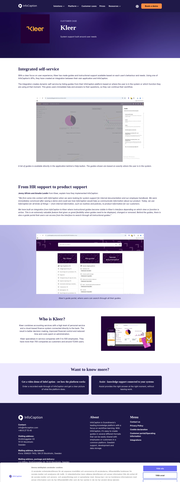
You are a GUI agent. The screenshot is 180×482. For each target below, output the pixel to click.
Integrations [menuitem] (135, 440)
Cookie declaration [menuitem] (139, 429)
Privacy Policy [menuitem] (136, 425)
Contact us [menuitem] (135, 422)
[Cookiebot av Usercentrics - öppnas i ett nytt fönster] (15, 477)
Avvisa (160, 467)
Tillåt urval (160, 460)
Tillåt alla (160, 453)
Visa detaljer (130, 477)
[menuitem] (58, 6)
